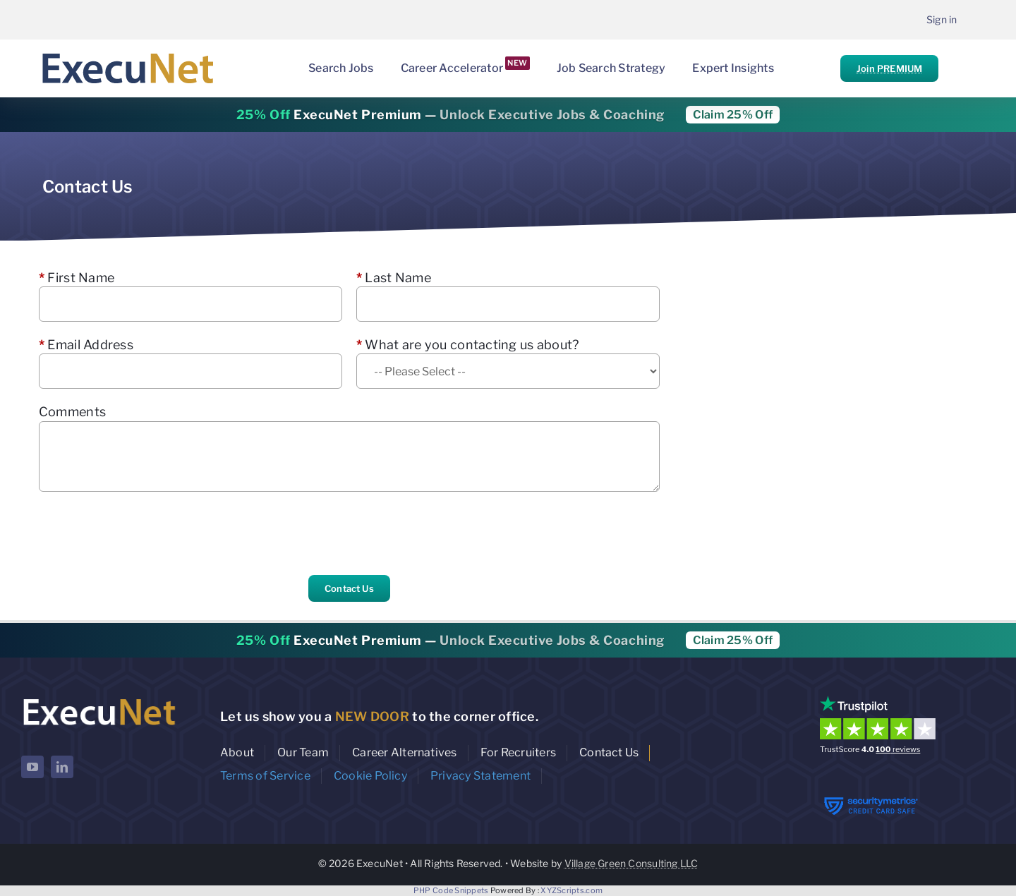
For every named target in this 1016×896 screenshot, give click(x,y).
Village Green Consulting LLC (631, 863)
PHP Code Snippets (451, 890)
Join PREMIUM (889, 68)
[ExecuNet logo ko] (98, 698)
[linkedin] (62, 767)
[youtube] (32, 767)
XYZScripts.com (571, 890)
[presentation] (146, 533)
